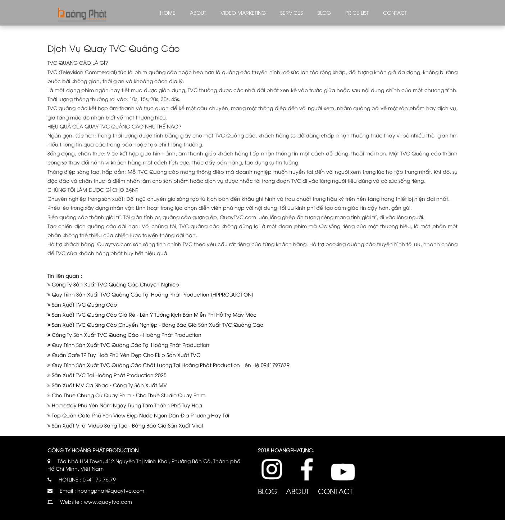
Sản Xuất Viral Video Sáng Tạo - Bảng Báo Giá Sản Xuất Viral (125, 425)
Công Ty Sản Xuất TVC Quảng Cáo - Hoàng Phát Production (124, 334)
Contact (395, 12)
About (198, 12)
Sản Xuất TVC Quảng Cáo (82, 304)
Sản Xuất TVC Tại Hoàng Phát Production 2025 (107, 374)
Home (168, 12)
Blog (324, 12)
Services (291, 12)
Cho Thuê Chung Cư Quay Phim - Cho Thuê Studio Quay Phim (126, 395)
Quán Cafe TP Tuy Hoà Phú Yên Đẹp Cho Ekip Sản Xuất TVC (123, 354)
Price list (357, 12)
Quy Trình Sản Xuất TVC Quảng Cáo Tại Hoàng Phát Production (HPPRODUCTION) (150, 294)
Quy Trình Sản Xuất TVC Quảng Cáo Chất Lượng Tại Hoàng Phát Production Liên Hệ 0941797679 (168, 364)
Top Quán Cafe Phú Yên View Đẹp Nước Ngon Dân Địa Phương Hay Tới (138, 415)
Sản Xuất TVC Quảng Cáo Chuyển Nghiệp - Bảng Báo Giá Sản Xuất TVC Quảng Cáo (155, 324)
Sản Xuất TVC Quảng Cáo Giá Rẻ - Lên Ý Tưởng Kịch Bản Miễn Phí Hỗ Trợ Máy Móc (151, 314)
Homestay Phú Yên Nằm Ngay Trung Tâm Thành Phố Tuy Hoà (124, 405)
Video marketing (243, 12)
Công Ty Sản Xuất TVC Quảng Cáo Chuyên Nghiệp (113, 284)
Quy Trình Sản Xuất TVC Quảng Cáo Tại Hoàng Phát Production (128, 344)
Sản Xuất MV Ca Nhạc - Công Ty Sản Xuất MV (107, 384)
